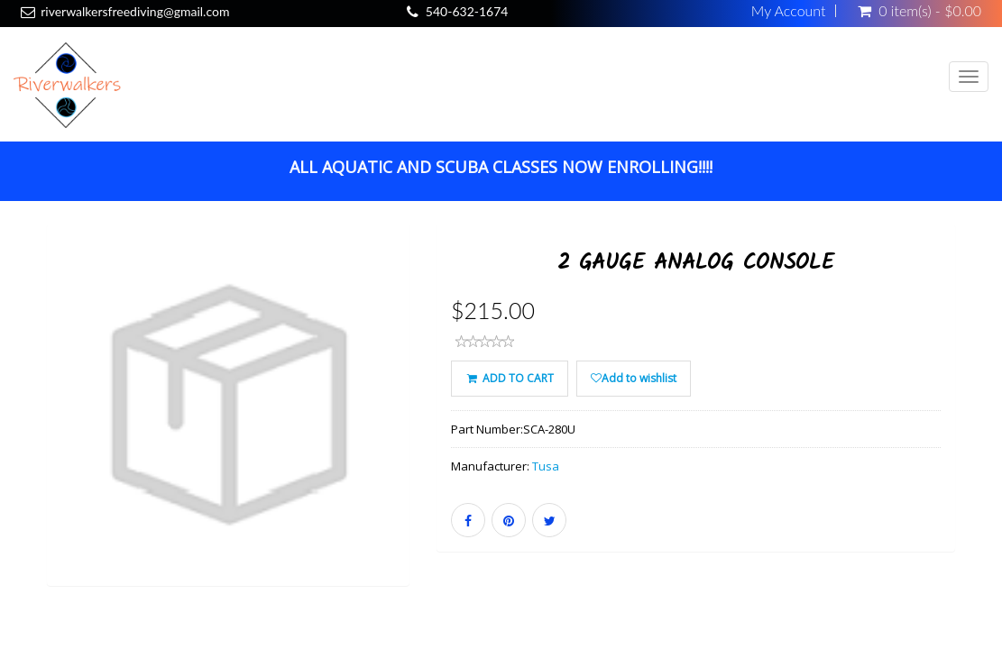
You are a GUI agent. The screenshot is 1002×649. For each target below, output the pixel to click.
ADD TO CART (509, 378)
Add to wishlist (633, 378)
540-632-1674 (467, 11)
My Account (788, 11)
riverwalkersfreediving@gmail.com (135, 11)
